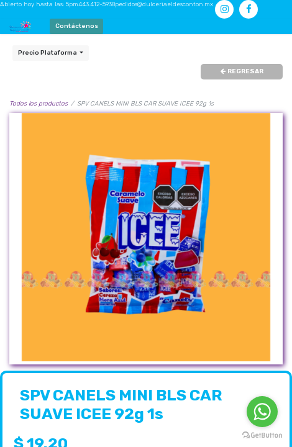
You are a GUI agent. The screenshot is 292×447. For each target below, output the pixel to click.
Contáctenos (76, 26)
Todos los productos (38, 103)
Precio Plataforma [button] (48, 52)
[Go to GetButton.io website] (262, 434)
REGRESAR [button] (242, 71)
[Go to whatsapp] (262, 411)
